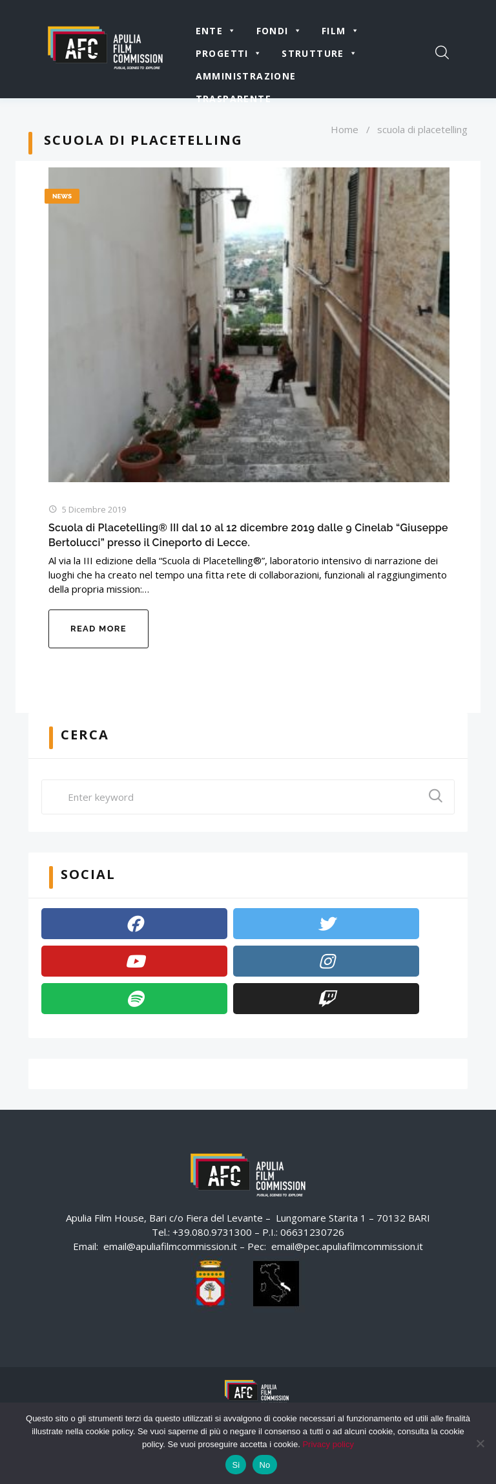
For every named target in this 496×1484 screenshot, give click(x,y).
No (264, 1465)
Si (236, 1465)
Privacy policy (327, 1444)
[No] (479, 1443)
